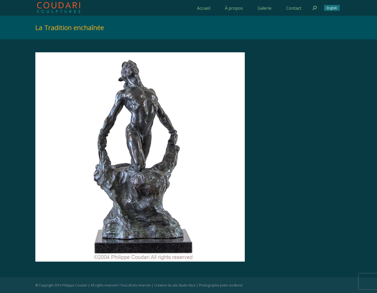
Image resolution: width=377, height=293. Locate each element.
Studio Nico (187, 285)
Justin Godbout (231, 285)
